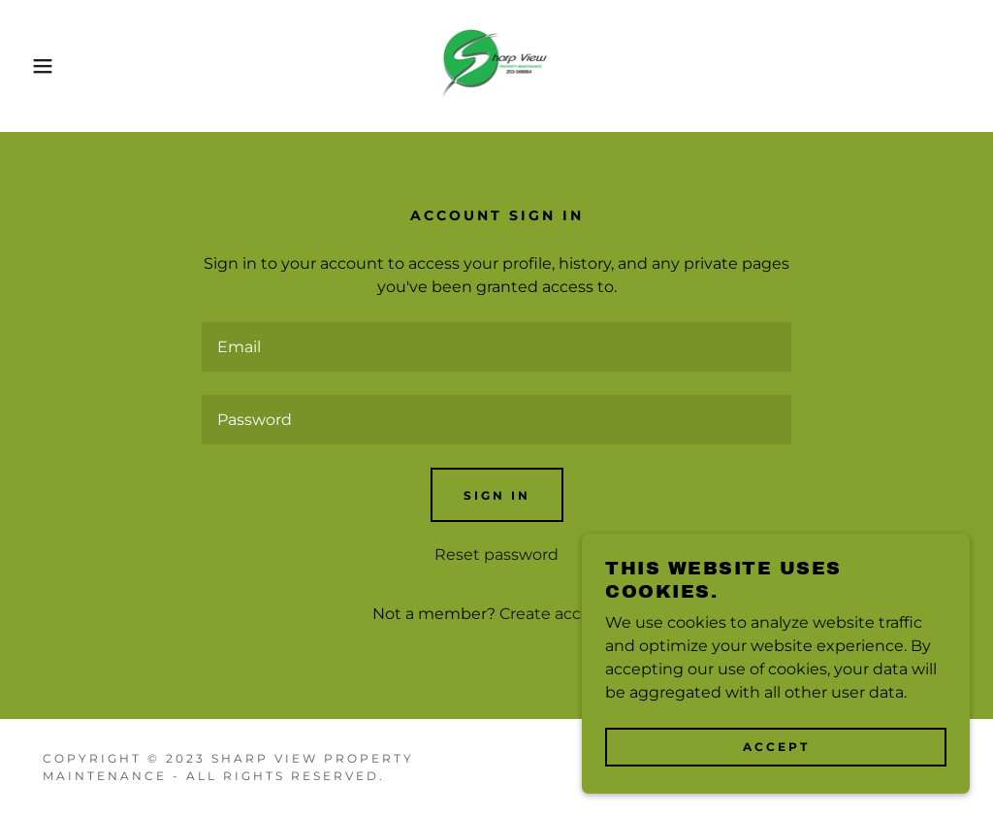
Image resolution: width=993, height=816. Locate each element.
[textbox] (496, 347)
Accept (776, 746)
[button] (49, 66)
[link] (497, 64)
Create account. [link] (560, 613)
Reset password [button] (496, 554)
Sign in (497, 495)
